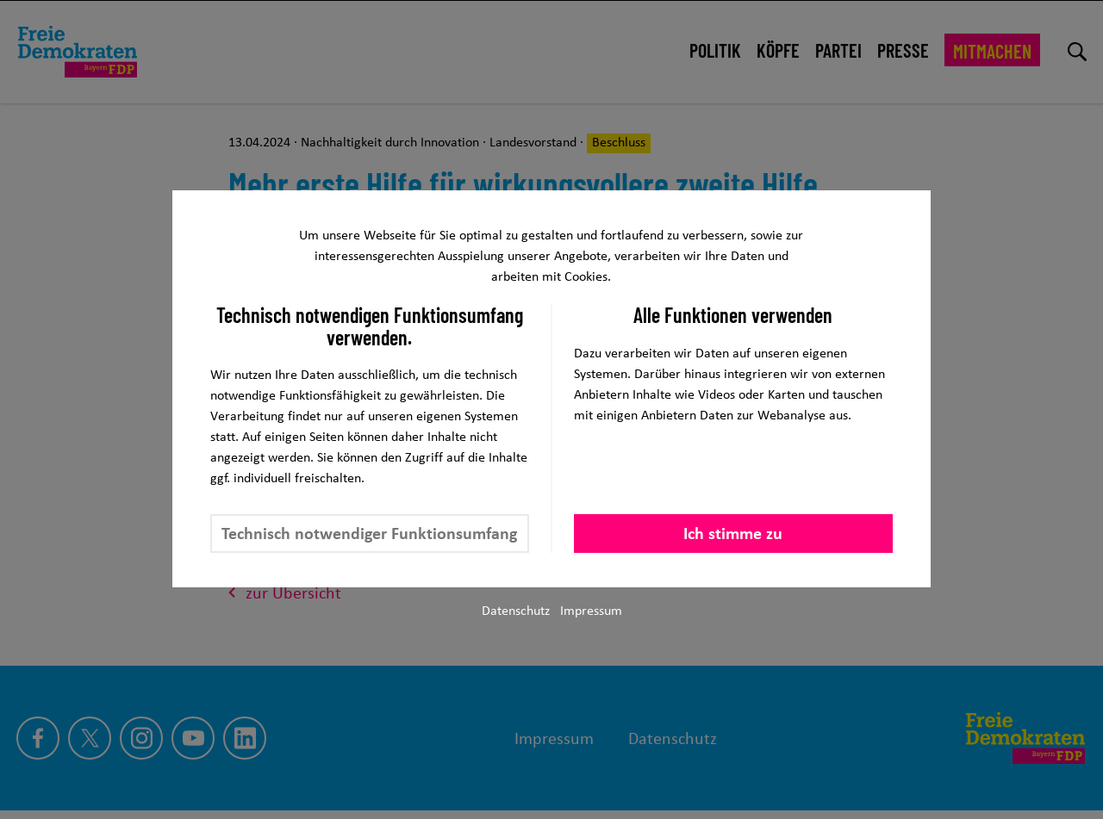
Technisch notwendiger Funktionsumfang (369, 533)
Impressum (591, 610)
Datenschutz (516, 610)
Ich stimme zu (732, 533)
